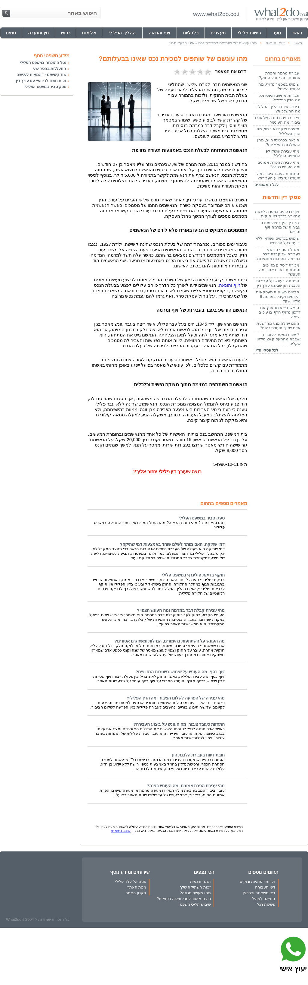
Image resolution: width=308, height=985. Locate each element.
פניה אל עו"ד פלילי (130, 881)
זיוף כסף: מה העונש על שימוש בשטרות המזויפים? (180, 672)
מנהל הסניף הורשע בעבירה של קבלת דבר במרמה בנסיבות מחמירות (278, 254)
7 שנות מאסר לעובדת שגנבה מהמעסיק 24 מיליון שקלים (278, 339)
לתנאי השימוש (121, 830)
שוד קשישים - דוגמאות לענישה (41, 74)
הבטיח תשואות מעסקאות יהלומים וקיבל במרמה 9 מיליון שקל (278, 296)
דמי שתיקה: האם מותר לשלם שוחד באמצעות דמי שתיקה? (172, 544)
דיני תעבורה (265, 887)
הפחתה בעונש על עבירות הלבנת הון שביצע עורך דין (278, 283)
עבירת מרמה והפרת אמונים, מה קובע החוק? (279, 75)
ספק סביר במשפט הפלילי (202, 518)
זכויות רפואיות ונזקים (257, 881)
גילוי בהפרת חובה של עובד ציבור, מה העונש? (277, 120)
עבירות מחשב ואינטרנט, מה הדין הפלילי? (279, 97)
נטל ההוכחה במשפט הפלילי (43, 62)
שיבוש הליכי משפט (195, 904)
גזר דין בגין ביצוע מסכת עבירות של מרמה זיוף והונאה (280, 227)
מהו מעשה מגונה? (195, 893)
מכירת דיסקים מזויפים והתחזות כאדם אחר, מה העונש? (279, 269)
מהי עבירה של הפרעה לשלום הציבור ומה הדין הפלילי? (176, 698)
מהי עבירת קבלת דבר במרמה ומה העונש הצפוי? (181, 610)
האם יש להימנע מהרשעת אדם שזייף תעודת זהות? (278, 325)
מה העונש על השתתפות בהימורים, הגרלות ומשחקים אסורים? (169, 641)
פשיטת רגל (266, 904)
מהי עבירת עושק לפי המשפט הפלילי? (282, 153)
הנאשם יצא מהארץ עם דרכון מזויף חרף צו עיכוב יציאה (279, 312)
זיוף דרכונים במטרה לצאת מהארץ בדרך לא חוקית (277, 213)
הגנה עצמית (200, 881)
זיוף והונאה (229, 285)
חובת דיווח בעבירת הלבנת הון (198, 755)
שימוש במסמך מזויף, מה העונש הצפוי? (279, 86)
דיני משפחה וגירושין (259, 893)
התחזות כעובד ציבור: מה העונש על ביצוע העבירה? (179, 724)
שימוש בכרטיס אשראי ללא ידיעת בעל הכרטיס (277, 240)
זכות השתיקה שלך (195, 887)
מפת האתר (136, 887)
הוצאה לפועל (263, 898)
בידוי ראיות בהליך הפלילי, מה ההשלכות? (278, 108)
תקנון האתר (136, 893)
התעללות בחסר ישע (49, 68)
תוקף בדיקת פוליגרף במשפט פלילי (193, 575)
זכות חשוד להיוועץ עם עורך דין (41, 80)
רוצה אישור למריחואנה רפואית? (184, 898)
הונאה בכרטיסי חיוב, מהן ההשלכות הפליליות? (278, 142)
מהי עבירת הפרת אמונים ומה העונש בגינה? (186, 786)
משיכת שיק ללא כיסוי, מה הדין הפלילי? (278, 131)
